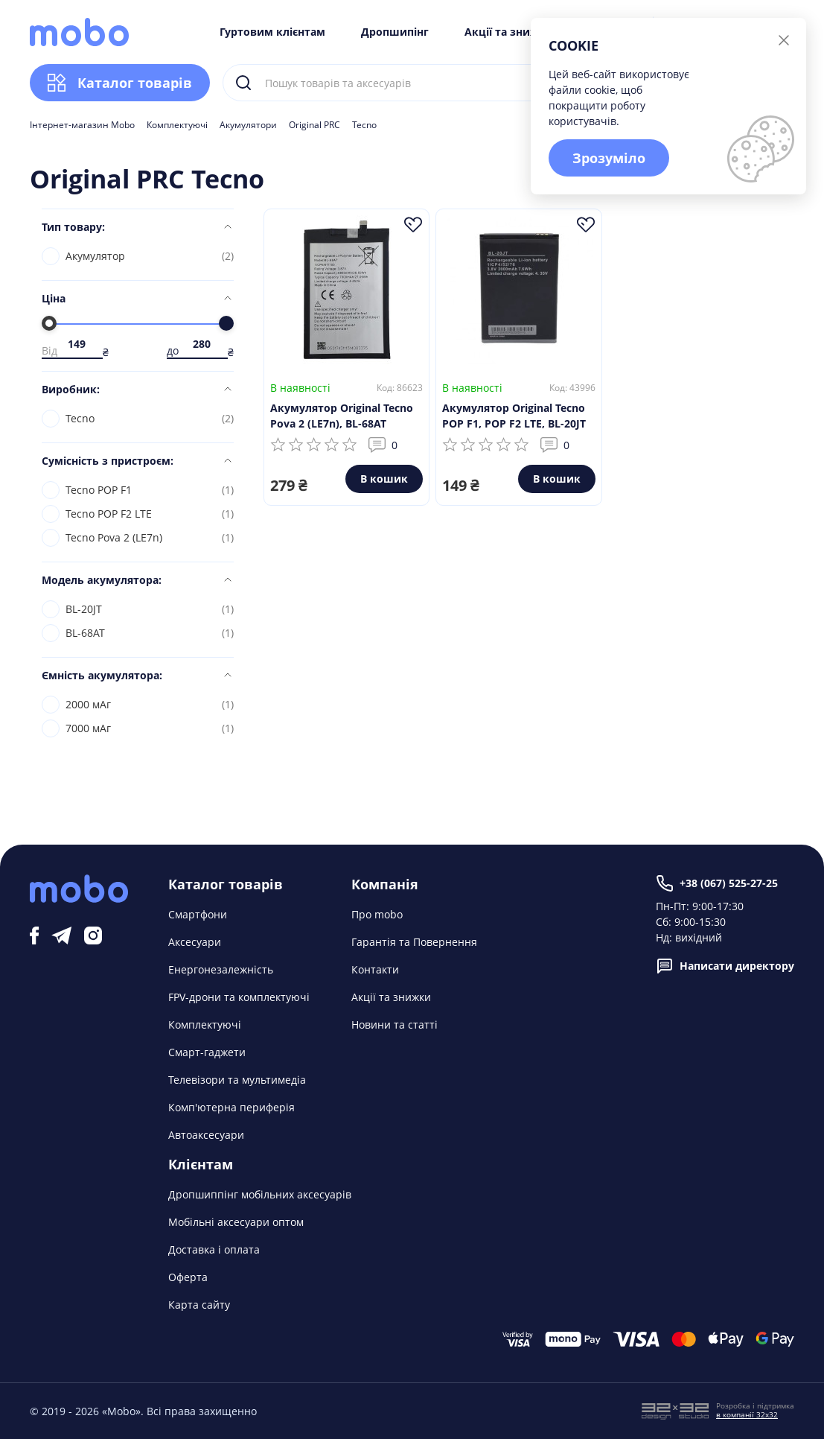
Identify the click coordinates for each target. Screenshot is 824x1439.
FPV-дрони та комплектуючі (239, 997)
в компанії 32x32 (747, 1414)
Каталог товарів (120, 83)
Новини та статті (394, 1024)
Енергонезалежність (220, 969)
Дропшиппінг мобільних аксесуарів (259, 1194)
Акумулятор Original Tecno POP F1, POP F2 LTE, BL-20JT (514, 416)
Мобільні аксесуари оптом (236, 1222)
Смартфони (197, 914)
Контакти (375, 969)
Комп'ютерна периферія (231, 1107)
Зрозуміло (608, 158)
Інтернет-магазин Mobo (82, 125)
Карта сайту (199, 1304)
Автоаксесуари (206, 1135)
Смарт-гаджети (207, 1052)
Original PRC (314, 125)
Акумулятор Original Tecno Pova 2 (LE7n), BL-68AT (341, 416)
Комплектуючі (177, 125)
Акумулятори (248, 125)
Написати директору (725, 966)
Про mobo (377, 914)
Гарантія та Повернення (414, 942)
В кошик (384, 478)
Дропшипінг (395, 32)
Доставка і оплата (214, 1249)
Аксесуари (194, 942)
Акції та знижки (508, 32)
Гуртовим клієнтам (272, 32)
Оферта (188, 1277)
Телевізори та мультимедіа (237, 1080)
